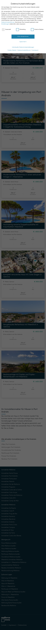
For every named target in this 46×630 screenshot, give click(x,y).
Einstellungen (5, 24)
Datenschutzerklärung (7, 22)
